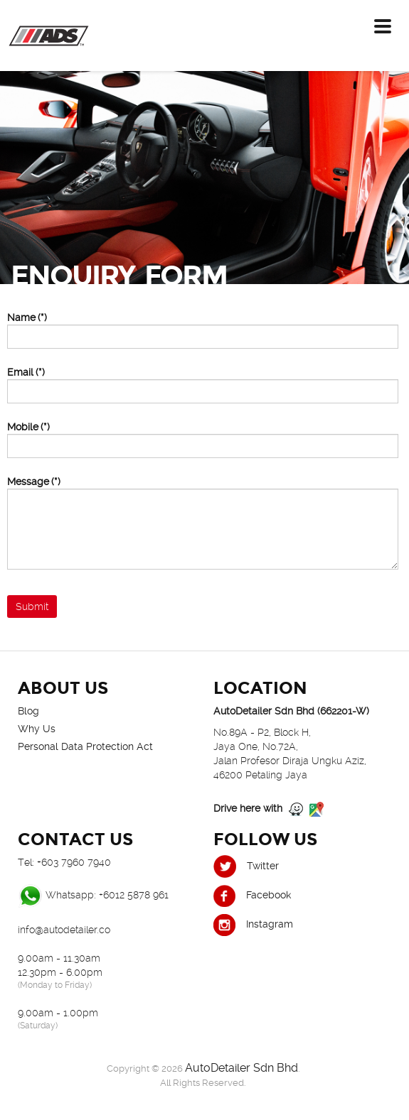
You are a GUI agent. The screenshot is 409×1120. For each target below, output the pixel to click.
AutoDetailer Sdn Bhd (241, 1068)
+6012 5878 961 (134, 895)
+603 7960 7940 (74, 862)
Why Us (36, 728)
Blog (28, 711)
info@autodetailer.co (64, 929)
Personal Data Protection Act (85, 746)
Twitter (246, 865)
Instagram (253, 924)
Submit (32, 606)
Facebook (252, 895)
